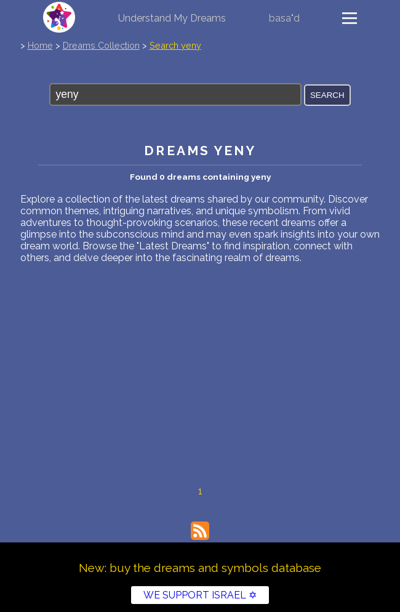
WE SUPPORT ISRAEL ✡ (200, 595)
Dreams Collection (101, 45)
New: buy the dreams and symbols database (200, 567)
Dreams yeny (199, 150)
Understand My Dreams (172, 18)
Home (40, 45)
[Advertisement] (200, 356)
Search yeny (175, 45)
